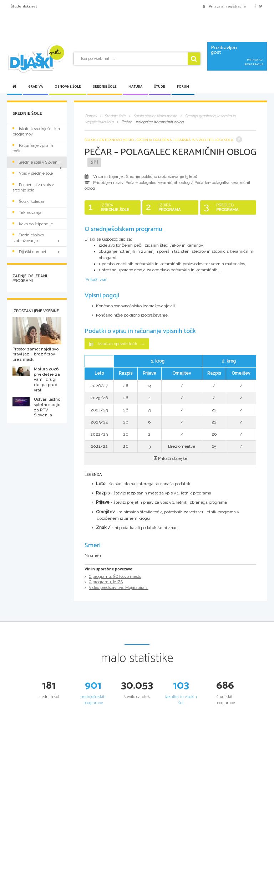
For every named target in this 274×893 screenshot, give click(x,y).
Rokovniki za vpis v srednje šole (33, 188)
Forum (183, 86)
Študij (159, 86)
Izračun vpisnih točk (116, 343)
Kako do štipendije (32, 224)
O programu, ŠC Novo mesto (115, 576)
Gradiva (35, 86)
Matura (135, 86)
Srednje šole (105, 86)
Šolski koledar (28, 201)
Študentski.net (24, 6)
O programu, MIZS (106, 582)
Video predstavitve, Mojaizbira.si (118, 587)
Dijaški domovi (36, 252)
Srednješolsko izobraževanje (36, 238)
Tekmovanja (26, 212)
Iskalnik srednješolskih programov (36, 132)
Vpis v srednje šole (32, 173)
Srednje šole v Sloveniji (36, 162)
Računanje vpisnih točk (32, 148)
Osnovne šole (68, 86)
